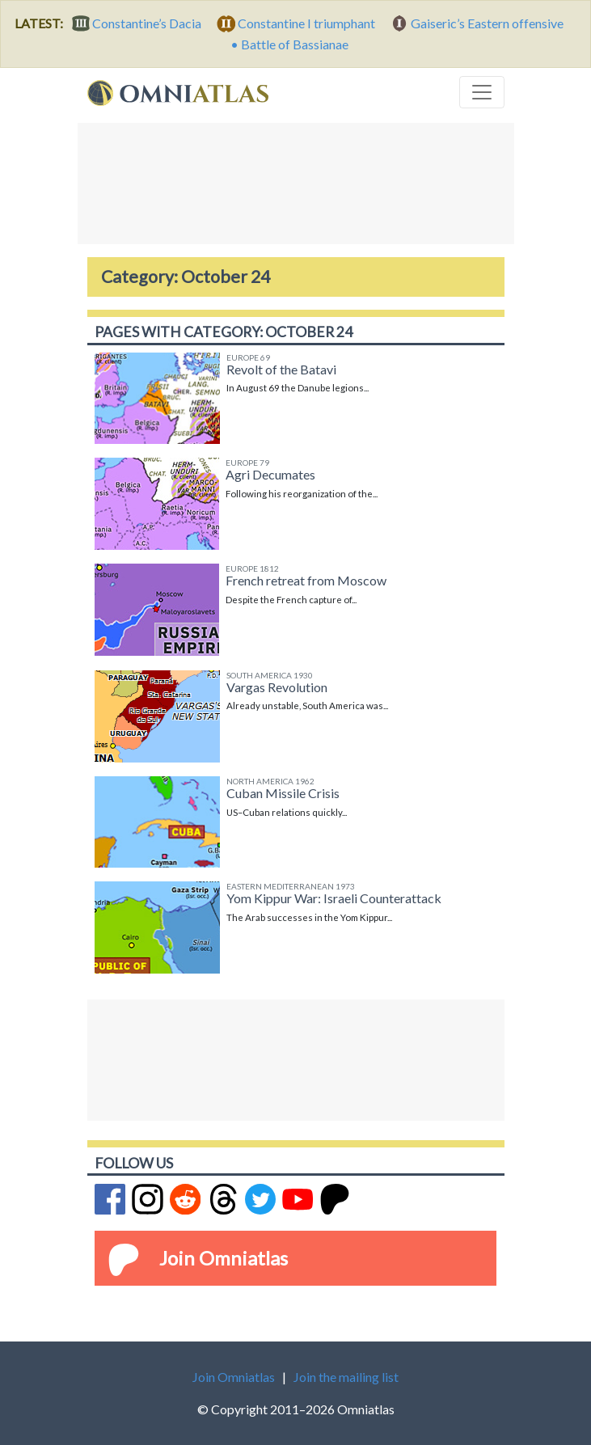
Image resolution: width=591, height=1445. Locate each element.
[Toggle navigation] (481, 92)
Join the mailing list (346, 1376)
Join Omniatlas (223, 1258)
